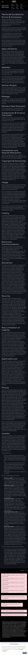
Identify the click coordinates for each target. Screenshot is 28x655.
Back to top (22, 570)
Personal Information (14, 644)
